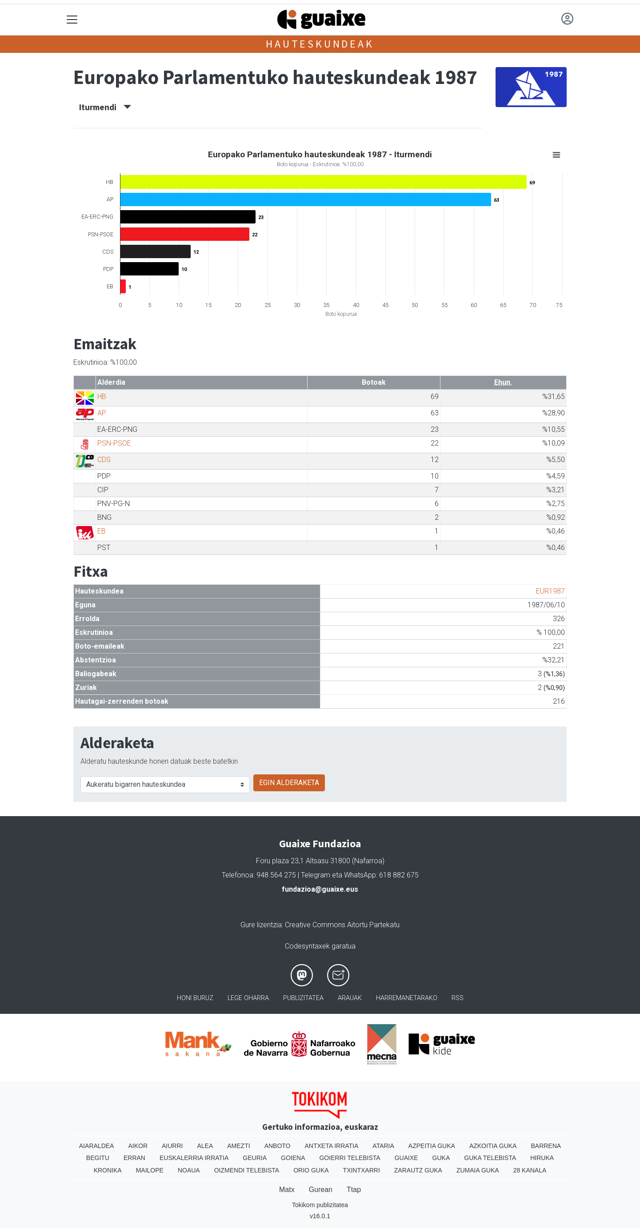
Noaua (189, 1170)
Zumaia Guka (477, 1170)
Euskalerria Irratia (194, 1157)
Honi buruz (195, 998)
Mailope (150, 1170)
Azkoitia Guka (493, 1145)
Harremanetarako (406, 998)
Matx (287, 1189)
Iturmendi (105, 107)
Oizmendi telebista (247, 1170)
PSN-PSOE (114, 443)
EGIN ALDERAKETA (289, 782)
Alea (205, 1145)
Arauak (350, 998)
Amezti (238, 1145)
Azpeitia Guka (431, 1145)
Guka (441, 1157)
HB (101, 396)
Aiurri (172, 1145)
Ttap (354, 1189)
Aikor (138, 1145)
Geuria (255, 1157)
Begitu (97, 1157)
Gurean (320, 1189)
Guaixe (406, 1157)
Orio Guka (310, 1170)
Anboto (277, 1145)
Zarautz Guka (418, 1170)
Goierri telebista (349, 1157)
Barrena (546, 1145)
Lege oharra (248, 998)
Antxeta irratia (332, 1145)
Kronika (108, 1170)
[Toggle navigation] (72, 20)
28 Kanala (530, 1170)
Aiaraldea (96, 1145)
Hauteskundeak (320, 44)
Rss (458, 998)
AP (101, 413)
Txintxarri (361, 1170)
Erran (134, 1157)
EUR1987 (550, 591)
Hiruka (542, 1157)
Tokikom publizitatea (320, 1204)
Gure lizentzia (261, 925)
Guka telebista (490, 1157)
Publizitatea (303, 998)
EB (101, 531)
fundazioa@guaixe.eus (320, 889)
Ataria (383, 1145)
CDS (104, 459)
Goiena (293, 1157)
